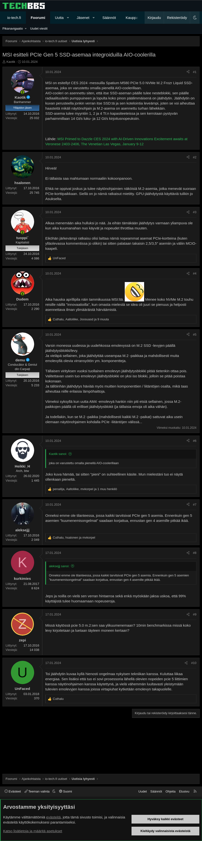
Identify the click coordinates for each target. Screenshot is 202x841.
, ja (74, 537)
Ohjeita (170, 791)
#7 (194, 504)
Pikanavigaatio (12, 28)
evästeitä (53, 817)
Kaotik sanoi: (58, 454)
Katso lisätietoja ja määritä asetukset (32, 831)
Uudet (142, 791)
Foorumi (38, 18)
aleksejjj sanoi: (59, 566)
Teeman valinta (37, 791)
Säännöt (109, 18)
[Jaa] (188, 72)
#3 (194, 212)
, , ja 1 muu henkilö (85, 489)
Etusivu (184, 791)
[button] (68, 17)
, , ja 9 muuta (81, 319)
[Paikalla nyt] (22, 92)
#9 (194, 614)
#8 (194, 553)
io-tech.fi (14, 18)
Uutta (59, 18)
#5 (194, 334)
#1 (194, 72)
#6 (194, 441)
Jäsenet (83, 18)
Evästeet (13, 791)
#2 (194, 157)
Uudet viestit (38, 28)
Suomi (65, 791)
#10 (193, 663)
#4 (194, 273)
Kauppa (132, 18)
